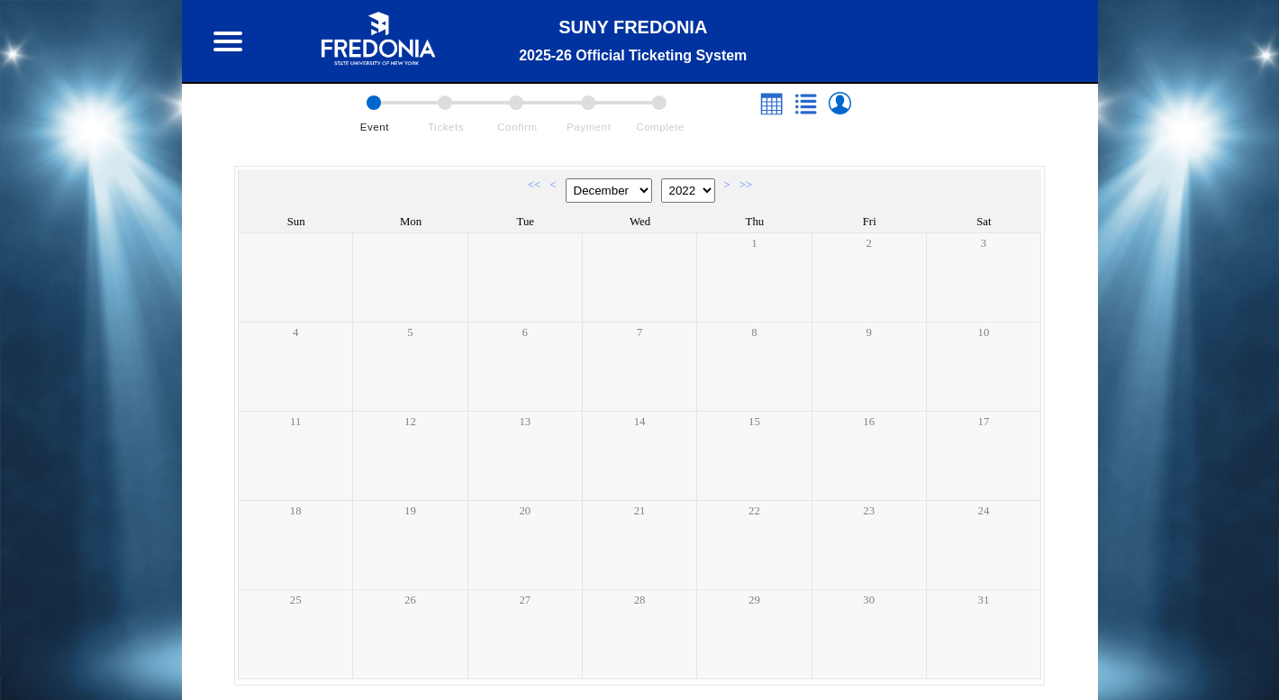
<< (534, 184)
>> (745, 184)
